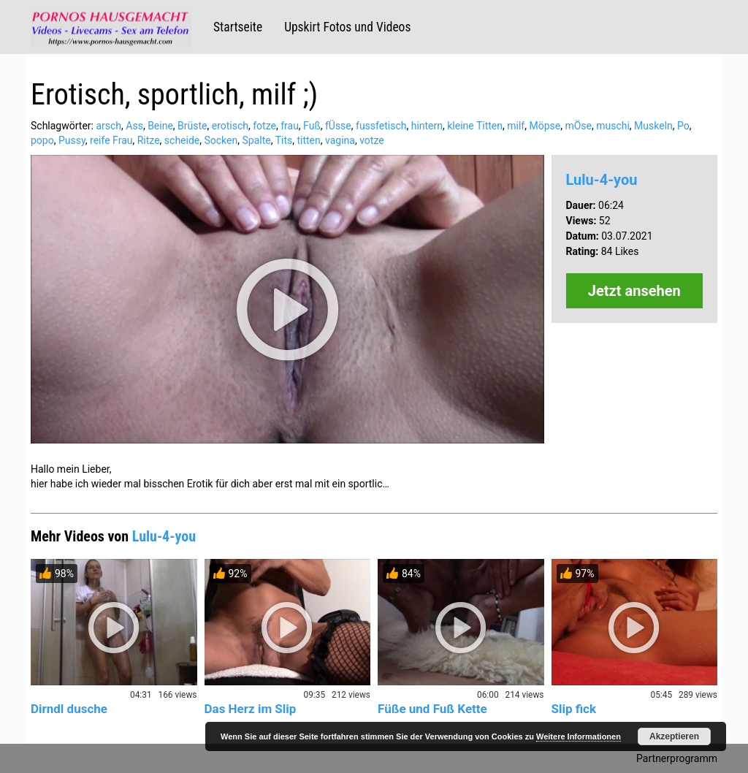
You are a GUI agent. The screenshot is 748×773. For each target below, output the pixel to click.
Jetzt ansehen (634, 291)
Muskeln (653, 126)
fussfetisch (381, 126)
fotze (264, 126)
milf (515, 126)
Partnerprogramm (676, 758)
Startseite (237, 27)
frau (289, 126)
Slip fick (574, 708)
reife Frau (111, 140)
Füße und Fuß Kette (432, 708)
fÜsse (338, 126)
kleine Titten (475, 126)
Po (683, 126)
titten (308, 140)
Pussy (71, 140)
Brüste (192, 126)
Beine (160, 126)
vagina (340, 140)
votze (371, 140)
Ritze (148, 140)
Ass (134, 126)
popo (42, 140)
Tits (284, 140)
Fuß (312, 126)
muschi (613, 126)
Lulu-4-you (602, 180)
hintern (427, 126)
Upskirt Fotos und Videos (347, 27)
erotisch (230, 126)
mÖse (578, 126)
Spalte (256, 140)
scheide (181, 140)
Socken (220, 140)
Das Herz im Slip (251, 708)
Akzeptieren (674, 736)
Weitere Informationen (578, 736)
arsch (108, 126)
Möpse (544, 126)
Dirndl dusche (69, 708)
